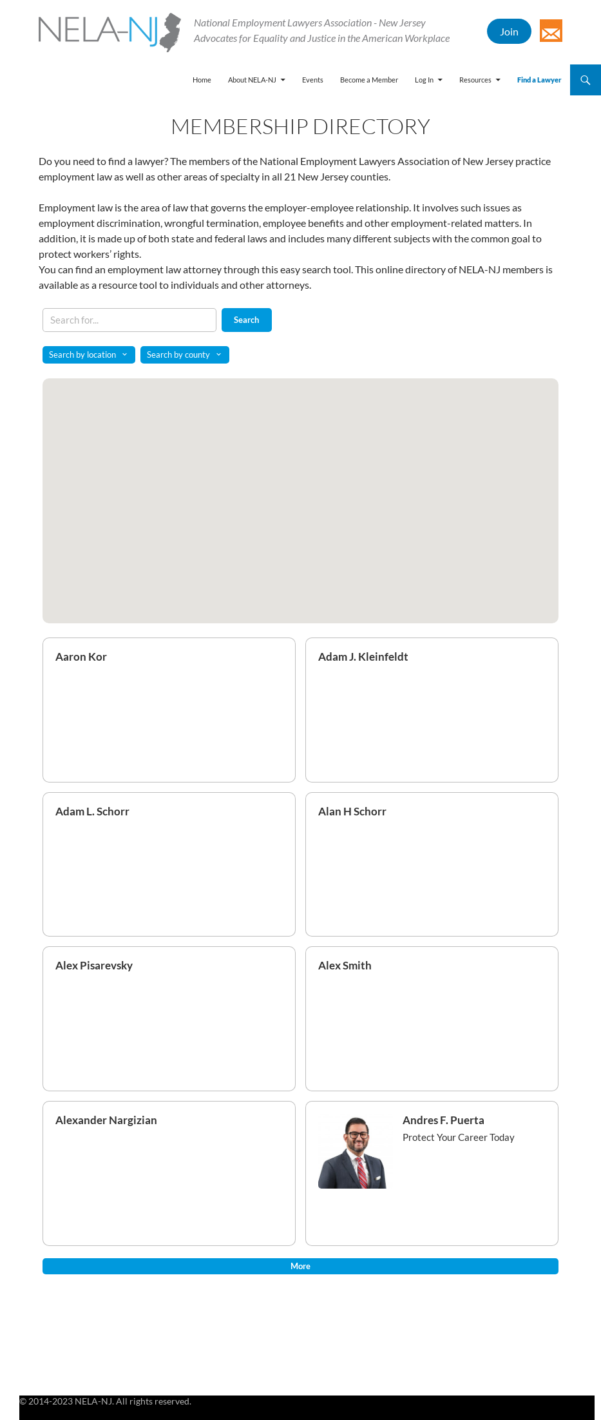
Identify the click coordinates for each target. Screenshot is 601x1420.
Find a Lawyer (539, 79)
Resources (475, 79)
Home (202, 79)
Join (509, 31)
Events (312, 79)
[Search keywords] (129, 320)
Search (246, 320)
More (300, 1266)
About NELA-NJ (252, 79)
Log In (424, 79)
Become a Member (369, 79)
